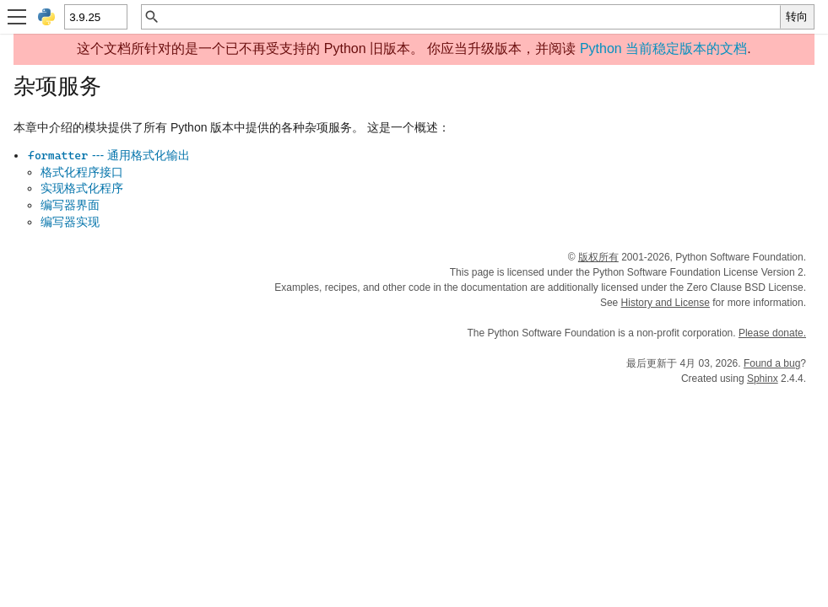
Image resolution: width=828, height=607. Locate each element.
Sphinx (762, 378)
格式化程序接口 (82, 172)
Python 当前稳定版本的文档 (663, 48)
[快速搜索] (470, 17)
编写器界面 (70, 205)
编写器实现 (70, 221)
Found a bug (772, 363)
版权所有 (598, 257)
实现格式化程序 (82, 188)
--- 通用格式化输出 (108, 155)
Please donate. (772, 333)
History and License (665, 303)
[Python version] (95, 17)
